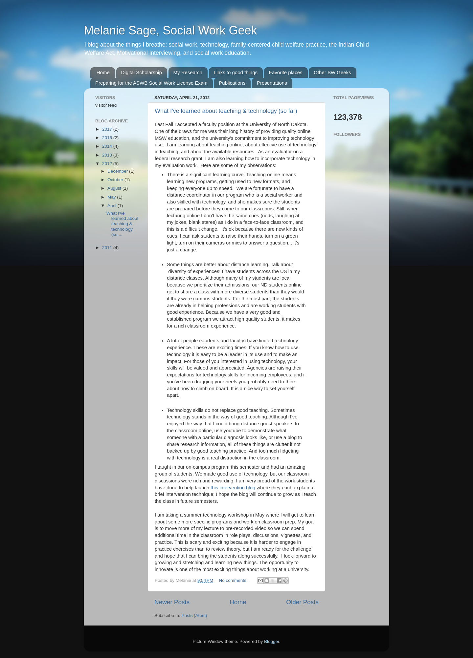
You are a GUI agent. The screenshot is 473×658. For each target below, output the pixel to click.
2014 (107, 146)
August (115, 188)
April (112, 205)
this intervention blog (233, 487)
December (118, 171)
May (112, 197)
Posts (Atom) (194, 615)
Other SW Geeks (332, 72)
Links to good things (236, 72)
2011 (107, 247)
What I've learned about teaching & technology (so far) (226, 111)
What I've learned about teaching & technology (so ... (122, 224)
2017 (107, 129)
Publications (232, 83)
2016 (107, 137)
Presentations (272, 83)
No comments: (234, 580)
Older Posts (302, 602)
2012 (107, 163)
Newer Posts (172, 602)
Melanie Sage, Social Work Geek (170, 30)
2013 (107, 155)
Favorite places (286, 72)
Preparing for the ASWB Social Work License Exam (151, 83)
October (115, 179)
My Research (187, 72)
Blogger (271, 641)
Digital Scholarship (141, 72)
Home (103, 72)
